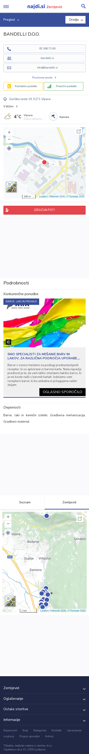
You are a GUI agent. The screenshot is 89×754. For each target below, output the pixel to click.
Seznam (22, 502)
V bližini (8, 106)
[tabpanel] (44, 347)
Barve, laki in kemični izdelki (25, 415)
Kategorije (39, 730)
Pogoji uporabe (30, 736)
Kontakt (56, 730)
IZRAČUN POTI (44, 210)
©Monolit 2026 (57, 196)
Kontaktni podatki (26, 86)
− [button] (9, 139)
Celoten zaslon (78, 131)
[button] (9, 148)
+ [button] (9, 133)
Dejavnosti (10, 730)
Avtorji (49, 736)
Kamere (64, 117)
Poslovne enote (42, 77)
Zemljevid (66, 502)
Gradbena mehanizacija (67, 415)
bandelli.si (47, 58)
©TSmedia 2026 (75, 196)
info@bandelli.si (47, 67)
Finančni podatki (66, 86)
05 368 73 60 (47, 48)
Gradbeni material (16, 421)
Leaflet (43, 196)
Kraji (25, 730)
